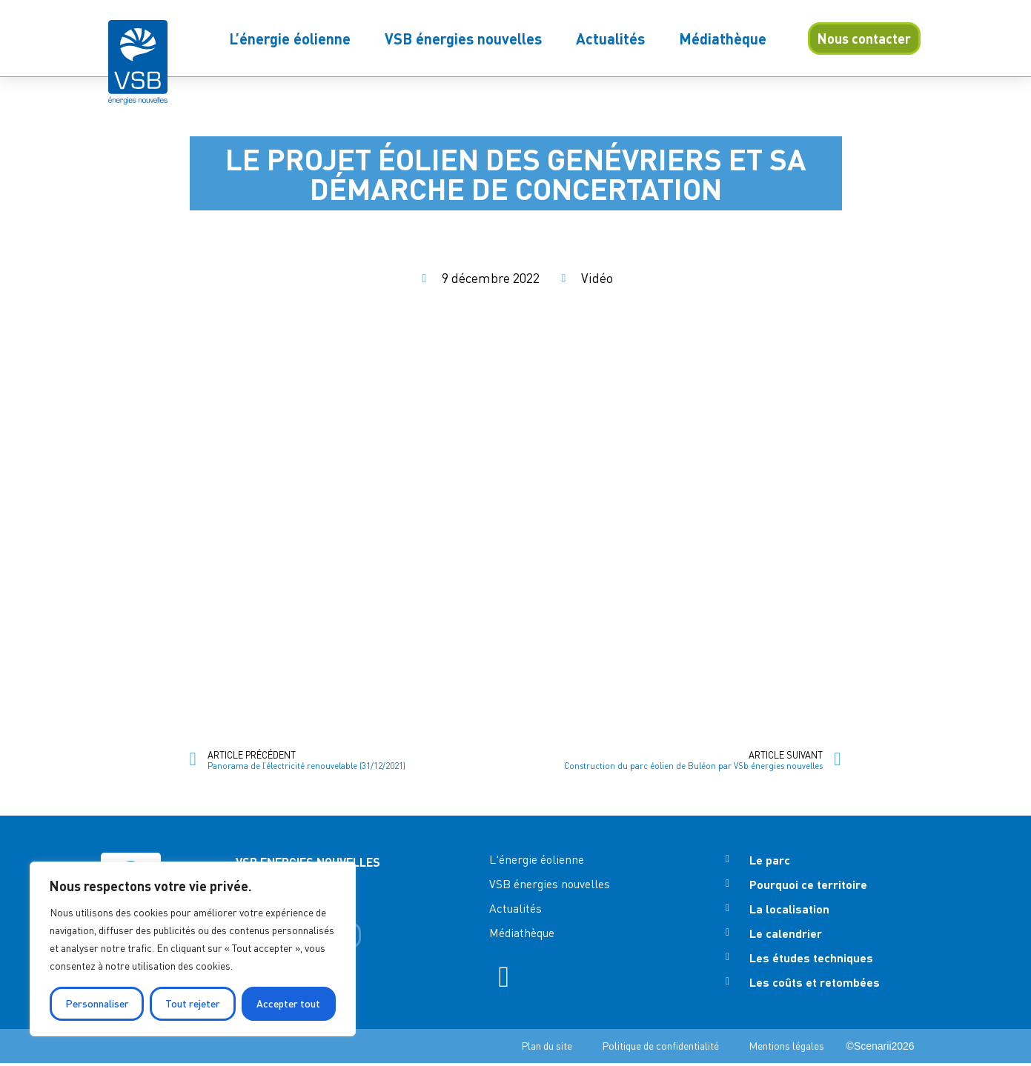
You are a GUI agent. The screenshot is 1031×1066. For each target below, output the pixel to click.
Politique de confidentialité (660, 1048)
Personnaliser (97, 1003)
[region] (193, 949)
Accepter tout (288, 1003)
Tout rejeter (192, 1003)
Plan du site (546, 1048)
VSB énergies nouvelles (463, 38)
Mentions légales (786, 1048)
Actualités (610, 38)
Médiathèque (722, 38)
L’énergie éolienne (290, 38)
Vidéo (597, 278)
